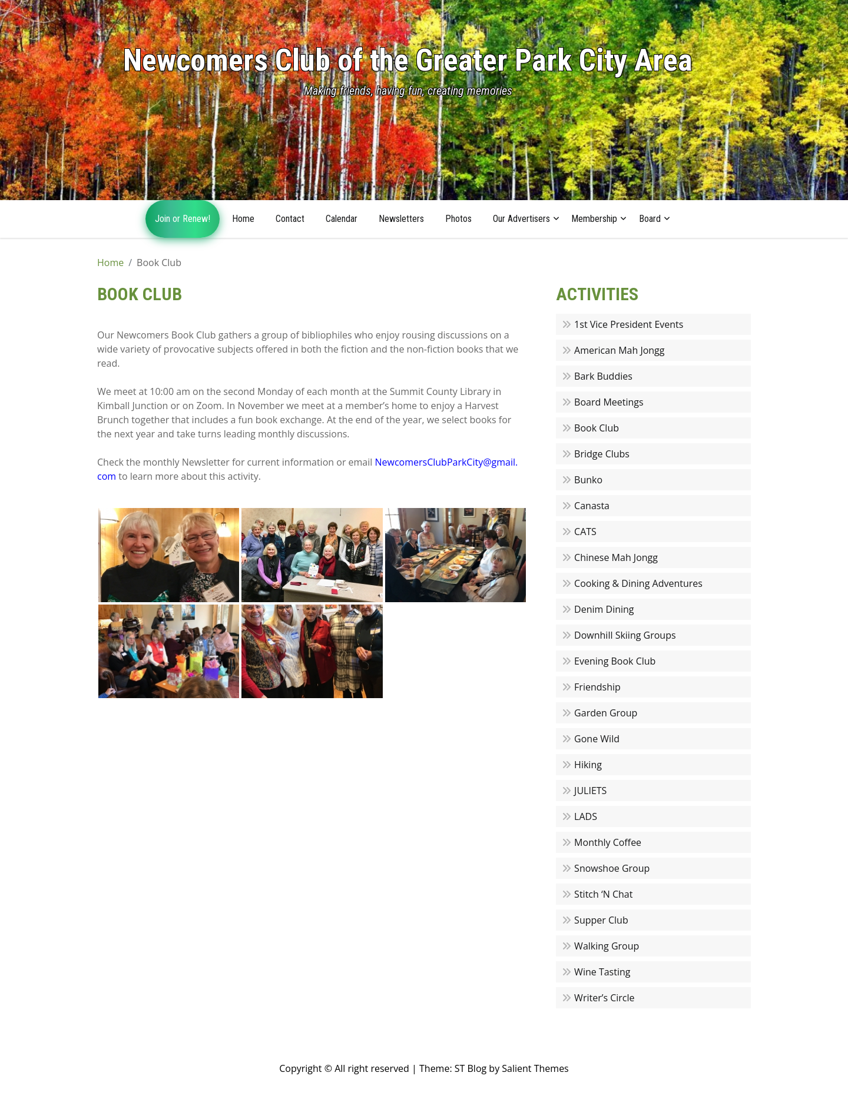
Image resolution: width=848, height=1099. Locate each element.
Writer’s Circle (604, 997)
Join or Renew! (182, 218)
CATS (585, 531)
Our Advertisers (521, 218)
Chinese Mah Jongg (616, 557)
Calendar (341, 218)
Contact (290, 218)
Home (243, 218)
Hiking (588, 764)
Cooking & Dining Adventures (638, 583)
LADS (585, 816)
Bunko (588, 479)
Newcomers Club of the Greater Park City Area (408, 60)
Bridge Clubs (602, 453)
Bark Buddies (603, 376)
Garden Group (605, 712)
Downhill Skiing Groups (624, 635)
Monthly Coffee (607, 842)
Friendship (597, 686)
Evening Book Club (614, 661)
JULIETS (590, 790)
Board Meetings (609, 402)
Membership (594, 218)
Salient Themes (535, 1068)
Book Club (596, 427)
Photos (458, 218)
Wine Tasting (602, 971)
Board (650, 218)
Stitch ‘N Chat (603, 894)
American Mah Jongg (619, 350)
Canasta (592, 505)
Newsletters (401, 218)
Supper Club (601, 920)
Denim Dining (604, 609)
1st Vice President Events (628, 324)
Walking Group (606, 945)
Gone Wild (597, 738)
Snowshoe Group (612, 868)
